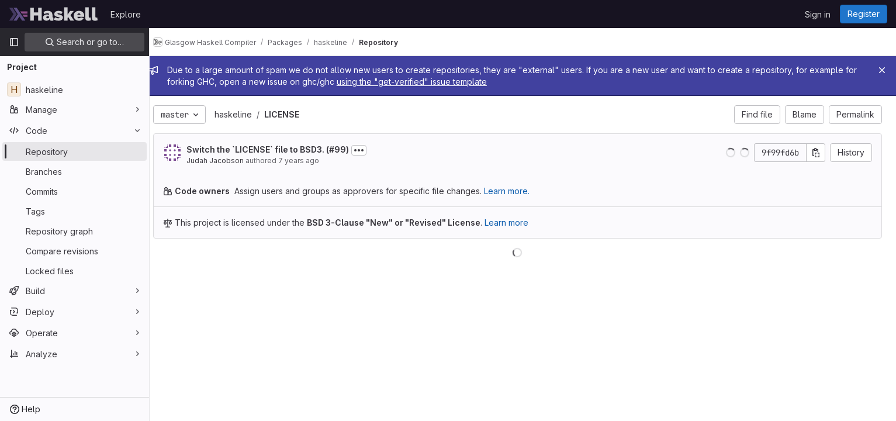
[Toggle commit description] (369, 150)
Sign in (818, 14)
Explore (125, 14)
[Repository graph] (74, 231)
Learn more (517, 222)
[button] (730, 152)
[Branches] (74, 171)
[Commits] (74, 191)
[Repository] (74, 151)
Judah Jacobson (225, 160)
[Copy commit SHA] (816, 152)
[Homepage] (53, 14)
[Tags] (74, 211)
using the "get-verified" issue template (436, 82)
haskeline (243, 114)
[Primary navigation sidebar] (14, 42)
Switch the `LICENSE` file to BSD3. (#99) (278, 149)
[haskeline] (74, 89)
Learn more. (517, 191)
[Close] (882, 70)
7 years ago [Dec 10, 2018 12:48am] (309, 160)
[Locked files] (74, 270)
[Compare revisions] (74, 250)
